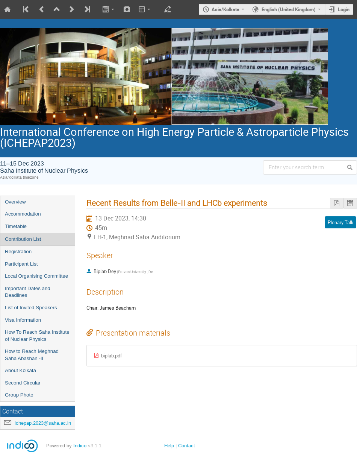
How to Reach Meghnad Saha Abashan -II (32, 354)
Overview (15, 202)
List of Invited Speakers (31, 307)
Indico (79, 445)
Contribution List (23, 239)
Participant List (21, 264)
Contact (186, 445)
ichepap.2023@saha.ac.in (43, 423)
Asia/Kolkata (225, 9)
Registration (18, 251)
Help (169, 445)
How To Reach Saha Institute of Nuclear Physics (37, 335)
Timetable (16, 226)
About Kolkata (20, 370)
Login (343, 9)
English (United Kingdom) (289, 9)
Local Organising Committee (36, 276)
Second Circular (23, 383)
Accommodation (23, 214)
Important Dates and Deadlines (27, 292)
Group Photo (19, 395)
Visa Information (23, 320)
